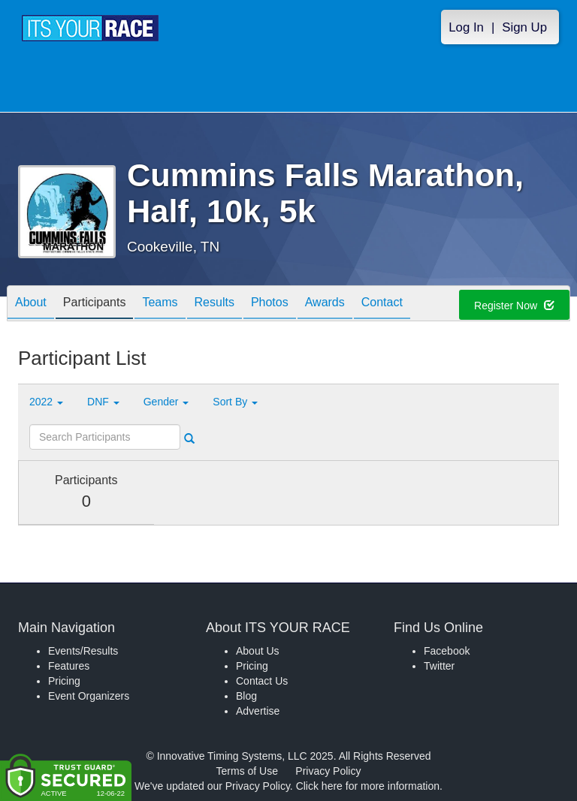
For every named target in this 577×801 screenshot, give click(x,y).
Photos (269, 304)
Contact (382, 304)
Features (68, 666)
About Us (257, 651)
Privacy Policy (328, 771)
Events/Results (83, 651)
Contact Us (262, 681)
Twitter (439, 666)
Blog (246, 696)
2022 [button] (46, 402)
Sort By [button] (235, 402)
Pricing (64, 681)
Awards (325, 304)
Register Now (514, 306)
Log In (466, 27)
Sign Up (524, 27)
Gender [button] (166, 402)
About (31, 304)
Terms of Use (247, 771)
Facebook (447, 651)
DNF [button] (103, 402)
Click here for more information (368, 786)
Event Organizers (88, 696)
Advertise (257, 711)
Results (214, 304)
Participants (94, 304)
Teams (159, 304)
